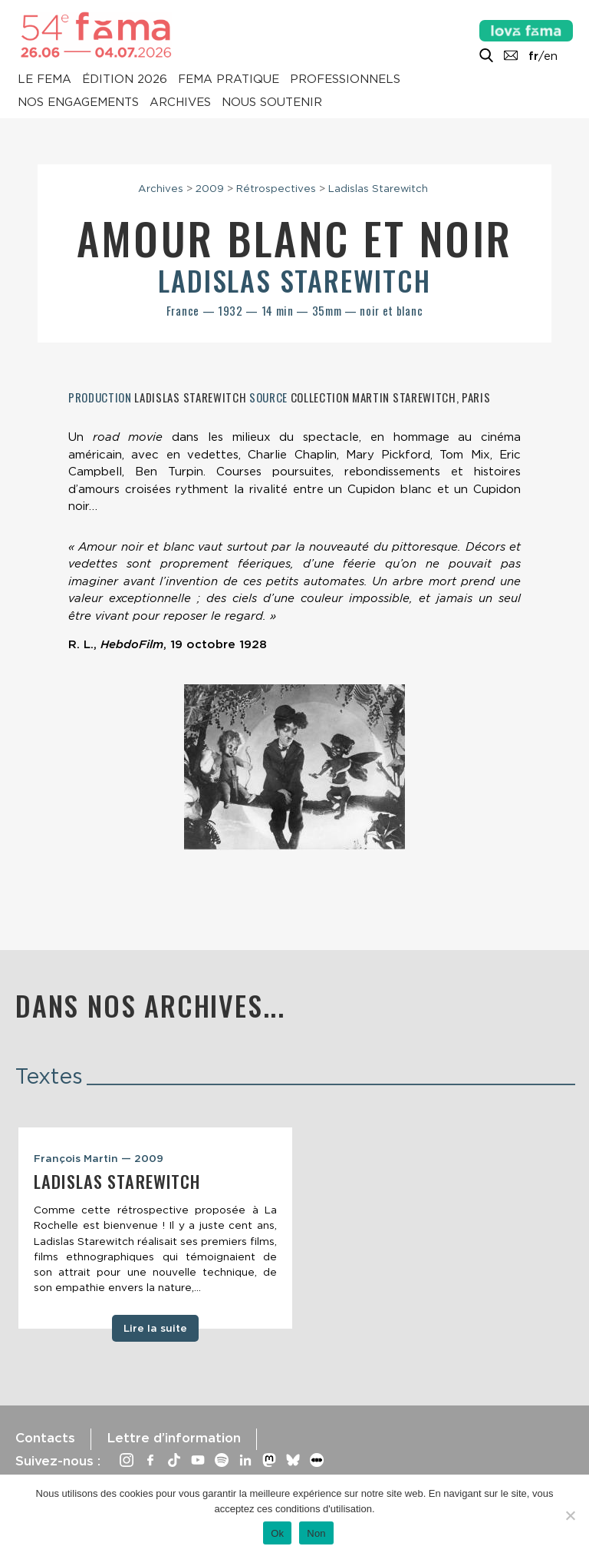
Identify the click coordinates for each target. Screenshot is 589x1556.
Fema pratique (228, 80)
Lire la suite (155, 1328)
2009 (210, 188)
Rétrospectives (276, 188)
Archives (180, 103)
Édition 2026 (124, 80)
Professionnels (345, 80)
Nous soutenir (272, 103)
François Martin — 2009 (98, 1158)
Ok (277, 1533)
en (551, 56)
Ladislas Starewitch (378, 188)
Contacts (45, 1437)
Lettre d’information (174, 1437)
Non (316, 1533)
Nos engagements (78, 103)
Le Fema (44, 80)
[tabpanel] (155, 1228)
